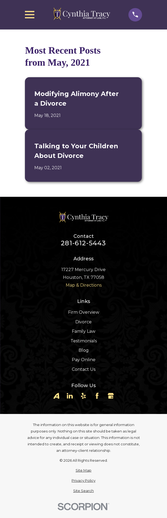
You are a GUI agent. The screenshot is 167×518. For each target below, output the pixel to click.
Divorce (83, 321)
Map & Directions (84, 285)
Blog (84, 350)
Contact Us (83, 369)
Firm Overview (83, 312)
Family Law (83, 331)
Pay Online (83, 359)
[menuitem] (83, 470)
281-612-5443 (83, 243)
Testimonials (83, 340)
